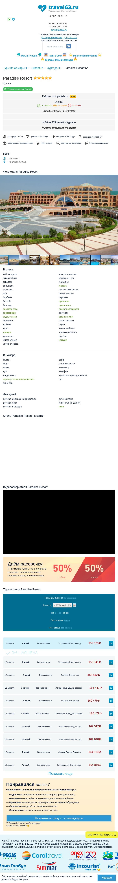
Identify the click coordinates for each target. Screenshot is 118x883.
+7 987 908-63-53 (58, 23)
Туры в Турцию (29, 55)
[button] (14, 260)
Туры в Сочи (55, 55)
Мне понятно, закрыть (100, 834)
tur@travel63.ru (59, 29)
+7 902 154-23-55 (58, 26)
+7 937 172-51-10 (58, 16)
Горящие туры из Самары (59, 60)
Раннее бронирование (85, 55)
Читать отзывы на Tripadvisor (59, 127)
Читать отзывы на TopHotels (58, 110)
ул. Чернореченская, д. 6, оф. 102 (59, 37)
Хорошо (107, 877)
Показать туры (57, 634)
